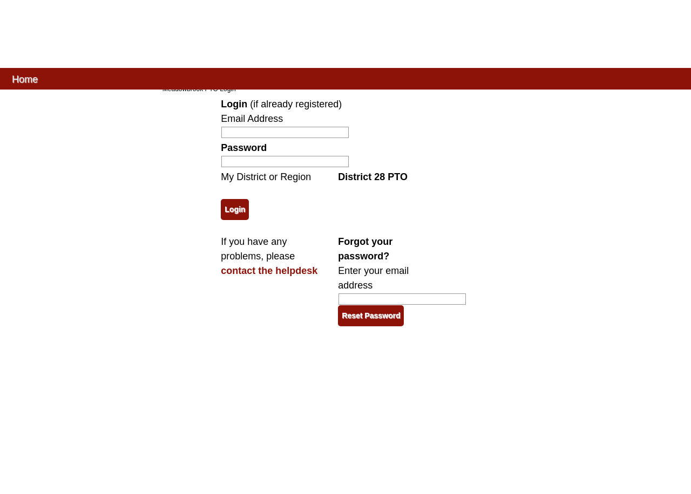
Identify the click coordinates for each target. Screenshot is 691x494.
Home (25, 78)
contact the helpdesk (269, 270)
